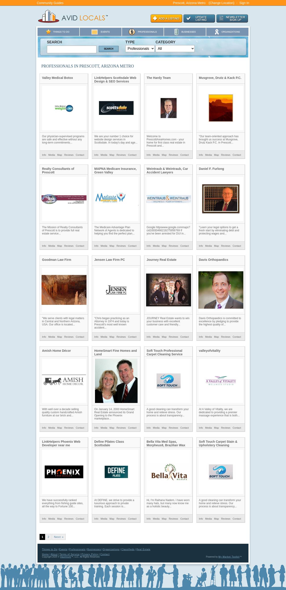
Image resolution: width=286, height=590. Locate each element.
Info (44, 155)
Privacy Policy (90, 554)
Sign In (244, 3)
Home (45, 554)
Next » (59, 537)
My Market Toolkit (229, 557)
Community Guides (50, 3)
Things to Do (49, 549)
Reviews (69, 155)
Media (51, 155)
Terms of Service (69, 554)
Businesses (94, 549)
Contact (80, 155)
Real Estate (143, 549)
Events (63, 549)
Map (59, 155)
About (54, 554)
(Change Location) (221, 3)
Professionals (77, 549)
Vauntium (65, 557)
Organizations (111, 549)
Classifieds (128, 549)
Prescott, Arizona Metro (189, 3)
